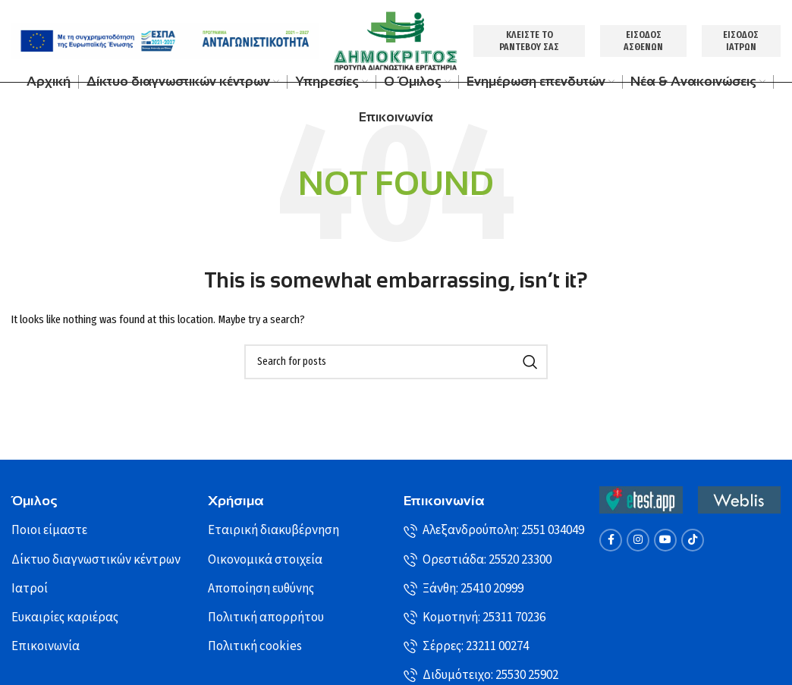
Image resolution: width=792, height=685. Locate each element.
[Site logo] (396, 41)
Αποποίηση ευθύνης (261, 590)
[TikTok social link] (692, 541)
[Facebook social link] (610, 541)
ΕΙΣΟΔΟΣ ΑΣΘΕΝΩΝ (644, 41)
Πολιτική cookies (255, 648)
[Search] (396, 363)
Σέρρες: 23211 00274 (466, 648)
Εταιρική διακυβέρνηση (273, 532)
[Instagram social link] (638, 541)
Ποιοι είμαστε (49, 532)
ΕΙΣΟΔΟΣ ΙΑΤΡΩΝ (741, 41)
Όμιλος (34, 503)
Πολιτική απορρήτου (266, 619)
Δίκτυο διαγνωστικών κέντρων (96, 561)
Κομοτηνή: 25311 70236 (474, 619)
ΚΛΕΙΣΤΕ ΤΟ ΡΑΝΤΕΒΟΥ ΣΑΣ (531, 41)
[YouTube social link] (665, 541)
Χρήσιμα (236, 503)
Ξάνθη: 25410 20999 (463, 590)
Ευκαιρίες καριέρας (64, 619)
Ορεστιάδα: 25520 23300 (478, 561)
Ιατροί (29, 590)
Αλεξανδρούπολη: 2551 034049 (494, 532)
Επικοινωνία (45, 648)
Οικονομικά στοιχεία (265, 561)
